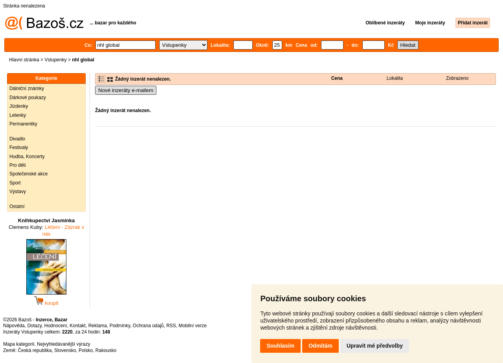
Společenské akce (28, 174)
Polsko (86, 350)
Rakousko (105, 350)
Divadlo (17, 139)
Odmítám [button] (320, 346)
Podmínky (120, 325)
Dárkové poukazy (27, 97)
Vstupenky (55, 60)
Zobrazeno (457, 78)
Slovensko (65, 350)
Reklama (97, 325)
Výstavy (17, 191)
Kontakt (78, 325)
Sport (15, 183)
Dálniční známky (26, 88)
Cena (337, 78)
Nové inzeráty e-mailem (125, 90)
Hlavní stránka (24, 60)
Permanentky (23, 124)
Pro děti (17, 165)
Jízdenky (18, 106)
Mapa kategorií (18, 344)
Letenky (17, 115)
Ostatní (17, 206)
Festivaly (18, 147)
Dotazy (34, 325)
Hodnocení (55, 325)
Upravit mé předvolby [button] (375, 346)
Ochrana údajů (148, 325)
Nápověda (14, 325)
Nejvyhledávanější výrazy (63, 344)
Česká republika (34, 350)
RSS (171, 325)
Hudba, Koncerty (26, 156)
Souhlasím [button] (280, 346)
